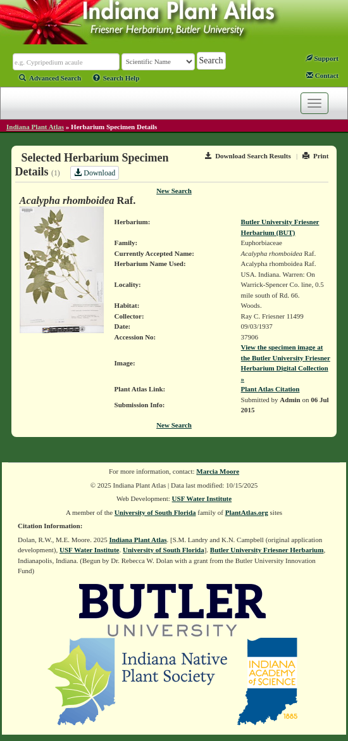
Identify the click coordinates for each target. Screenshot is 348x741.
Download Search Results (248, 156)
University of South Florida (155, 512)
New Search (174, 190)
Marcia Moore (217, 471)
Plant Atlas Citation (270, 389)
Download (94, 172)
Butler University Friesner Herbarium (267, 550)
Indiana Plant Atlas (35, 126)
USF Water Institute (202, 498)
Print (315, 156)
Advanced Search (50, 78)
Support (322, 58)
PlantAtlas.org (246, 512)
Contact (322, 75)
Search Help (116, 78)
